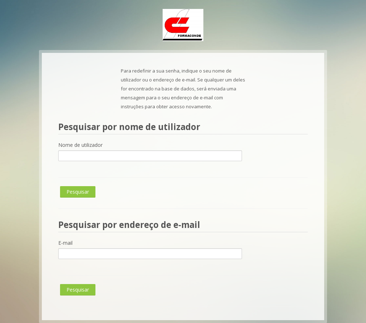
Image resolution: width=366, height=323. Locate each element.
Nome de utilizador (80, 144)
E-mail (65, 242)
